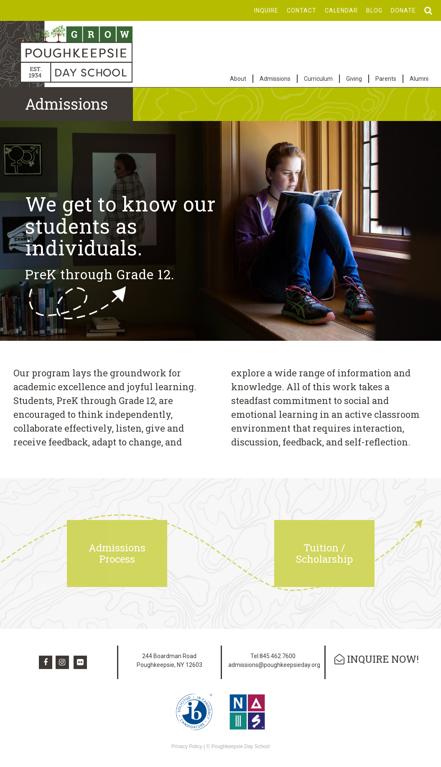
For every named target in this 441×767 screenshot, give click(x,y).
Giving (354, 78)
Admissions (275, 78)
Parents (385, 78)
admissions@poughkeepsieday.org (274, 664)
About (238, 78)
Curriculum (318, 78)
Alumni (419, 78)
